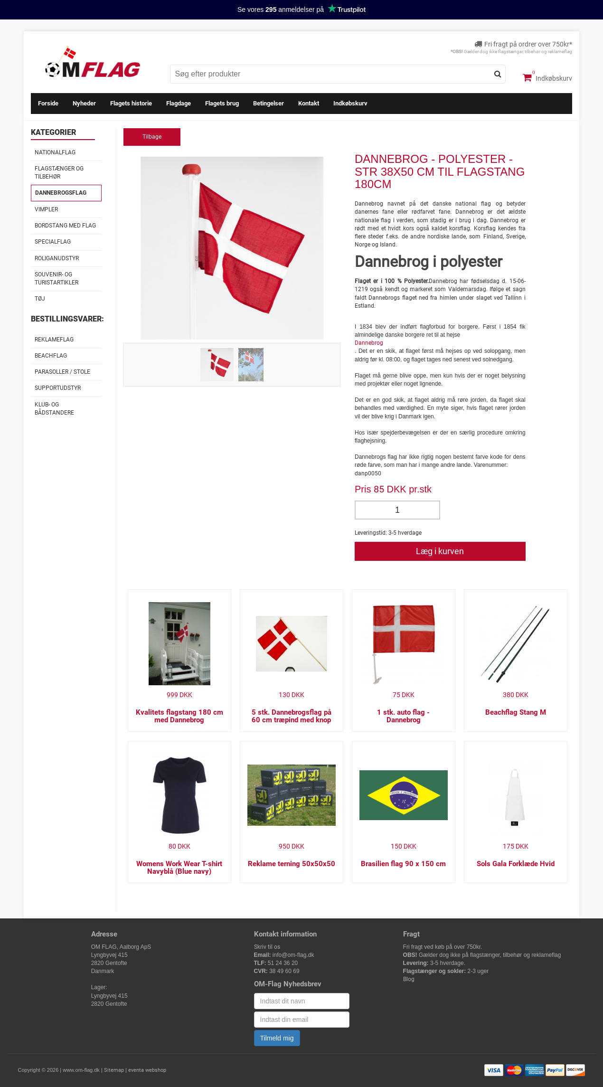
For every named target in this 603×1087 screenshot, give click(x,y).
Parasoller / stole (62, 372)
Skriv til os (267, 947)
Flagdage (178, 103)
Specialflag (53, 241)
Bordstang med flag (65, 225)
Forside (48, 103)
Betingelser (268, 103)
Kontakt (308, 103)
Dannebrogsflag (60, 192)
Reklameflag (54, 339)
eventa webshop (147, 1070)
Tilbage (151, 136)
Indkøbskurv (547, 77)
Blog (409, 979)
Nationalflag (55, 152)
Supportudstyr (58, 388)
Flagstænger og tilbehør (59, 172)
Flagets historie (131, 103)
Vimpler (46, 209)
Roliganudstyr (57, 258)
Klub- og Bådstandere (54, 408)
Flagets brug (222, 103)
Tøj (40, 298)
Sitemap (114, 1070)
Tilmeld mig (277, 1038)
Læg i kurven (440, 551)
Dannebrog (369, 343)
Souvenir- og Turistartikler (56, 278)
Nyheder (84, 103)
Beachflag (51, 355)
